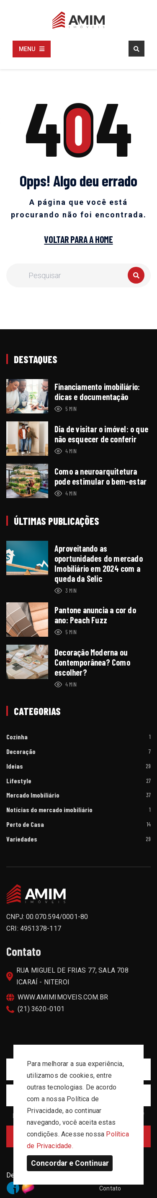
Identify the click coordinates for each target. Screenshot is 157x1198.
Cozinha (17, 737)
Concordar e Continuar (70, 1163)
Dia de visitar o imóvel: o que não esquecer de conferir (101, 434)
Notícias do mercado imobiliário (49, 810)
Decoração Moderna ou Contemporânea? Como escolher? (92, 662)
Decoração (21, 751)
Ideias (14, 766)
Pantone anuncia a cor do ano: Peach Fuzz (95, 615)
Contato (110, 1188)
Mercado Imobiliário (32, 795)
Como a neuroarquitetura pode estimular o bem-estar (100, 476)
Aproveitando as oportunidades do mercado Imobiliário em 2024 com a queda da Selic (98, 563)
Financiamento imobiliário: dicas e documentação (97, 392)
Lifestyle (18, 781)
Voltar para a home (78, 239)
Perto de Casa (25, 824)
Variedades (21, 839)
